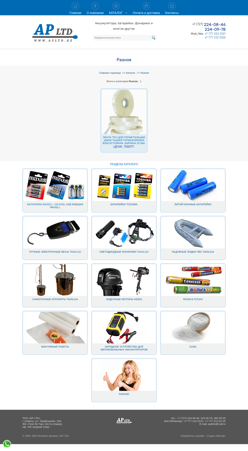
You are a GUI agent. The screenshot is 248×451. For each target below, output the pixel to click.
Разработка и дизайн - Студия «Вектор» (203, 442)
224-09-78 (215, 36)
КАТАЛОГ (116, 11)
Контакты (172, 11)
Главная (75, 11)
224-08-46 (215, 31)
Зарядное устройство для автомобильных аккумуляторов (124, 355)
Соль (193, 353)
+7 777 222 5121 (215, 40)
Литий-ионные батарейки (192, 211)
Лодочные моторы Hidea (124, 306)
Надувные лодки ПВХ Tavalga (193, 258)
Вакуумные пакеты (55, 353)
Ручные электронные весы (49, 258)
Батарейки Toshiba (123, 211)
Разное (124, 400)
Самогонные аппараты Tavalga (55, 306)
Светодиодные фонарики (118, 258)
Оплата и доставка (146, 11)
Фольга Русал (193, 306)
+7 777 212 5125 (215, 44)
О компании (95, 11)
